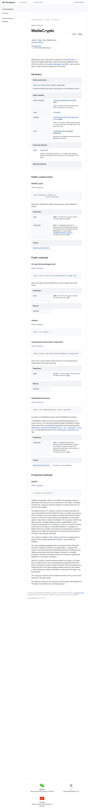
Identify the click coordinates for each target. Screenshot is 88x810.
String (55, 119)
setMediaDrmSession (60, 131)
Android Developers (36, 19)
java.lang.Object (36, 46)
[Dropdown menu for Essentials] (29, 2)
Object (40, 42)
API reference (8, 9)
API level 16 (40, 25)
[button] (12, 21)
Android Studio (79, 2)
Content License (79, 593)
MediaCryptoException (41, 248)
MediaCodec (70, 60)
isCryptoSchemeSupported (62, 100)
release (56, 112)
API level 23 (40, 402)
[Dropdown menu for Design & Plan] (45, 2)
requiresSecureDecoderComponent (65, 117)
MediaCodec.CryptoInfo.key (68, 430)
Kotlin (74, 34)
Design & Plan (38, 2)
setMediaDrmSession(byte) (62, 233)
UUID (44, 85)
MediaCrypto (37, 85)
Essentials (23, 2)
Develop (47, 19)
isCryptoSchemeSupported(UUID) (57, 64)
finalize (43, 150)
